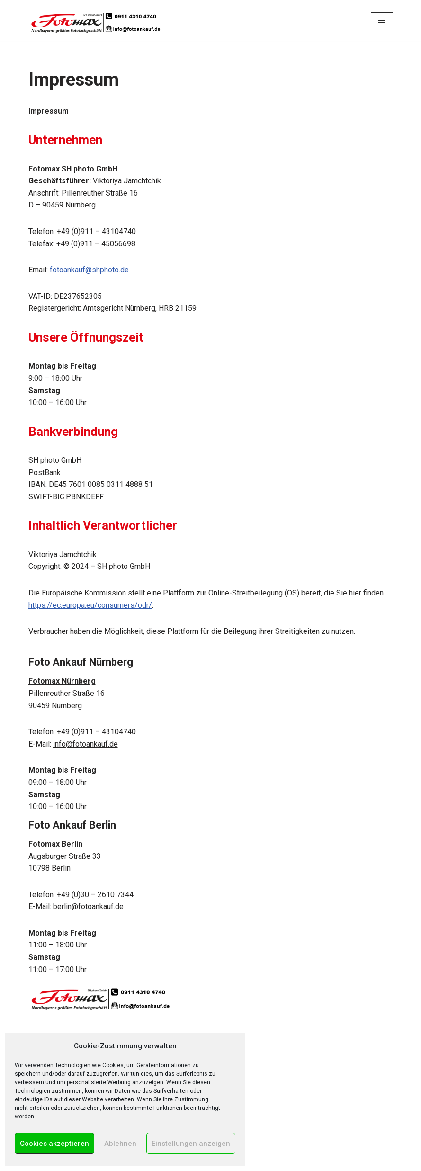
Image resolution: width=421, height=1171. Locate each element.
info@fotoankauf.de (85, 743)
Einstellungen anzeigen (191, 1143)
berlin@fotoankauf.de (88, 906)
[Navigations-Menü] (382, 20)
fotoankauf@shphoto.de (89, 269)
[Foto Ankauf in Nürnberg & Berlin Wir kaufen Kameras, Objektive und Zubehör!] (94, 19)
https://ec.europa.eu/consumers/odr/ (90, 605)
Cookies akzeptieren (54, 1143)
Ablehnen (120, 1143)
